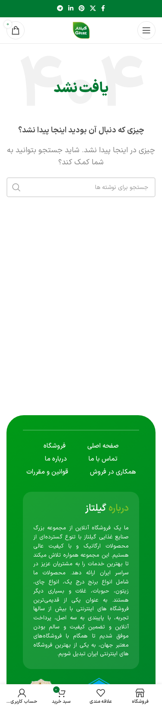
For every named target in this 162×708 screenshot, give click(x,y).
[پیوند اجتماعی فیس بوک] (103, 9)
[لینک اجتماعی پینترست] (81, 9)
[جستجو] (81, 187)
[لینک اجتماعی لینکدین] (71, 9)
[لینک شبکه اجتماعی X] (92, 9)
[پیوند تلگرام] (60, 9)
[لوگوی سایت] (81, 30)
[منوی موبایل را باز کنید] (146, 30)
